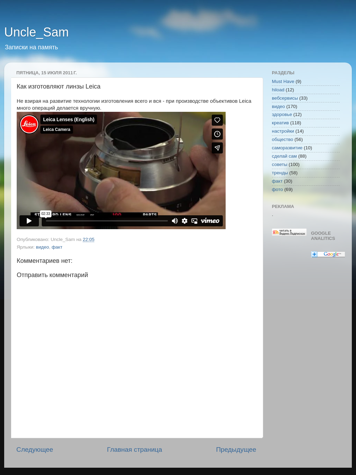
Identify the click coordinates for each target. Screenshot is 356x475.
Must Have (283, 81)
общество (282, 139)
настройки (283, 131)
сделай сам (284, 156)
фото (277, 189)
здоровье (282, 114)
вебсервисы (285, 98)
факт (56, 247)
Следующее (34, 449)
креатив (280, 122)
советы (279, 164)
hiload (278, 89)
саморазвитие (287, 147)
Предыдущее (236, 449)
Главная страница (134, 449)
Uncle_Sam (36, 32)
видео (42, 247)
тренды (280, 172)
